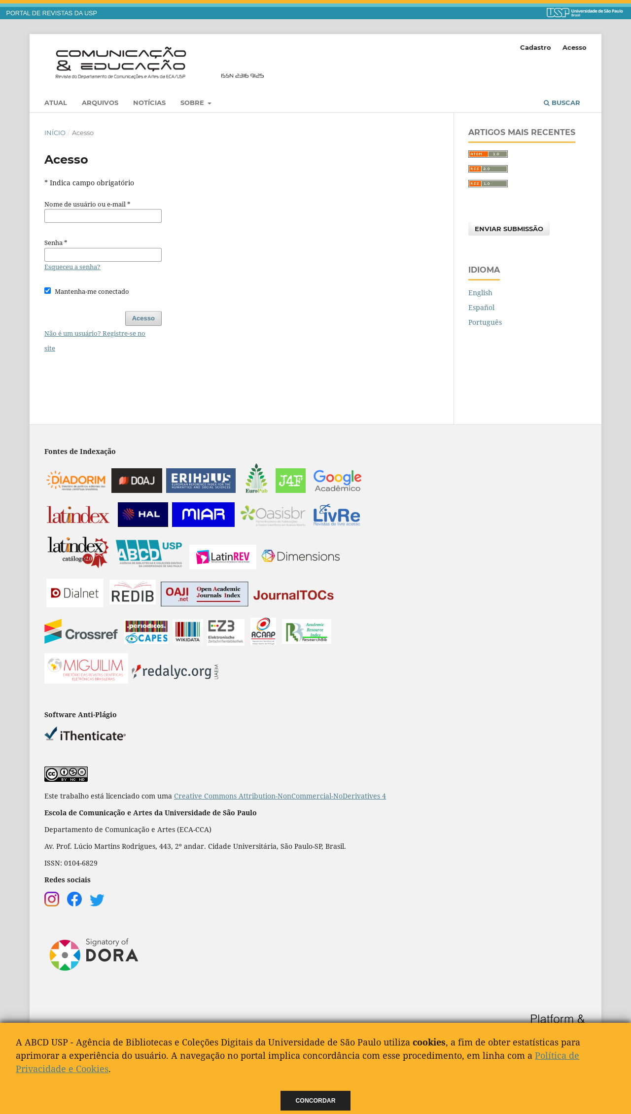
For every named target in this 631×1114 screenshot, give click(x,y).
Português (485, 322)
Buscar (562, 102)
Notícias (149, 102)
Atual (55, 102)
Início (55, 133)
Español (481, 307)
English (480, 292)
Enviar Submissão (509, 229)
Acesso (574, 47)
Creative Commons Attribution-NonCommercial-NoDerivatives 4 (280, 796)
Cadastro (535, 47)
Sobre (193, 102)
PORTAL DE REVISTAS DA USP (51, 13)
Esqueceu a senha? (72, 266)
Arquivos (100, 102)
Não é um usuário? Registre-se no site (94, 340)
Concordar (316, 1100)
